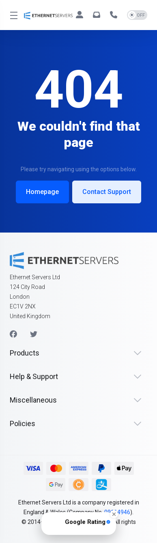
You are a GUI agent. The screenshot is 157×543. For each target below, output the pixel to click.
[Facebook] (13, 334)
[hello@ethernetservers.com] (98, 15)
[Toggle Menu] (11, 15)
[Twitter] (34, 334)
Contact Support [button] (106, 192)
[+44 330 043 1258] (115, 15)
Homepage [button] (42, 192)
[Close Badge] (114, 514)
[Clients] (81, 15)
